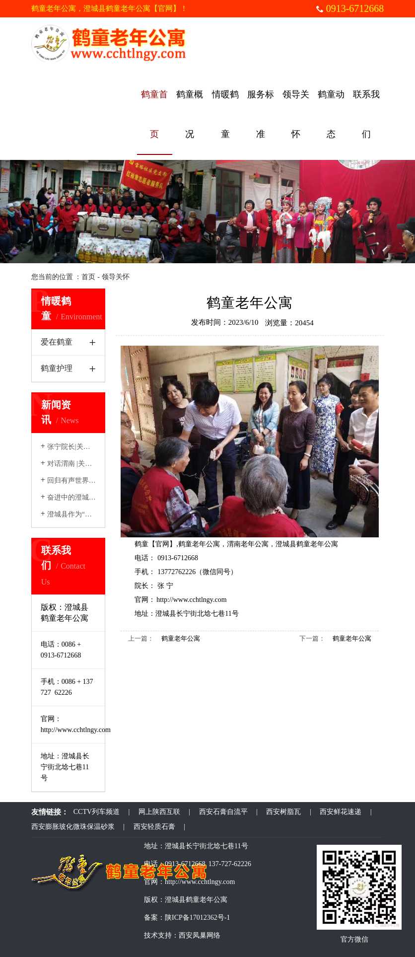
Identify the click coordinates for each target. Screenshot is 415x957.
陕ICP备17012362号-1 (197, 917)
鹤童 (141, 544)
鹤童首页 (154, 114)
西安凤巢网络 (199, 935)
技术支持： (161, 935)
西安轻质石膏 (154, 826)
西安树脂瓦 (283, 811)
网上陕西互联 (159, 811)
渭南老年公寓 (248, 544)
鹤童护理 (56, 368)
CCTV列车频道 (96, 811)
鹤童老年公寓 (199, 544)
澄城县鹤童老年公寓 (307, 544)
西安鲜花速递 (340, 811)
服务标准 (260, 114)
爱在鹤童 (56, 342)
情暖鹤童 (225, 114)
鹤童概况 (189, 114)
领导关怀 (295, 114)
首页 (88, 277)
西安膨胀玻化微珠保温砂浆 (73, 826)
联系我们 (366, 114)
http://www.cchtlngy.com (191, 599)
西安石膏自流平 (223, 811)
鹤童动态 (331, 114)
